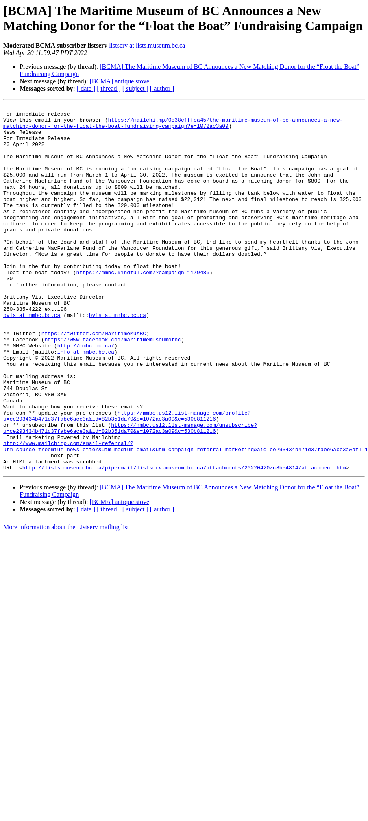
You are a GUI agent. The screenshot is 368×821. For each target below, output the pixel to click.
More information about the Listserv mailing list (66, 600)
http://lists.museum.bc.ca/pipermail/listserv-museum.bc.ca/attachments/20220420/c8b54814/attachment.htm (184, 540)
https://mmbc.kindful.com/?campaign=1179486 (142, 306)
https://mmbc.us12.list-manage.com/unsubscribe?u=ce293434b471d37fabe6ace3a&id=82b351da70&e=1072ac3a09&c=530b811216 (130, 493)
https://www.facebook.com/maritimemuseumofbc (112, 387)
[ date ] (86, 88)
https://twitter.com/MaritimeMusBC (93, 379)
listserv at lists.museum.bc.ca (147, 45)
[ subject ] (135, 88)
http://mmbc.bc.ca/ (85, 394)
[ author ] (162, 88)
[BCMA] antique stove (119, 81)
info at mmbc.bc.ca (85, 401)
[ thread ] (109, 88)
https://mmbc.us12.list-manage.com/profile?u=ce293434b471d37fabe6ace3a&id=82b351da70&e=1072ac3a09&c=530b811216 (126, 478)
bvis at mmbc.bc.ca (31, 357)
